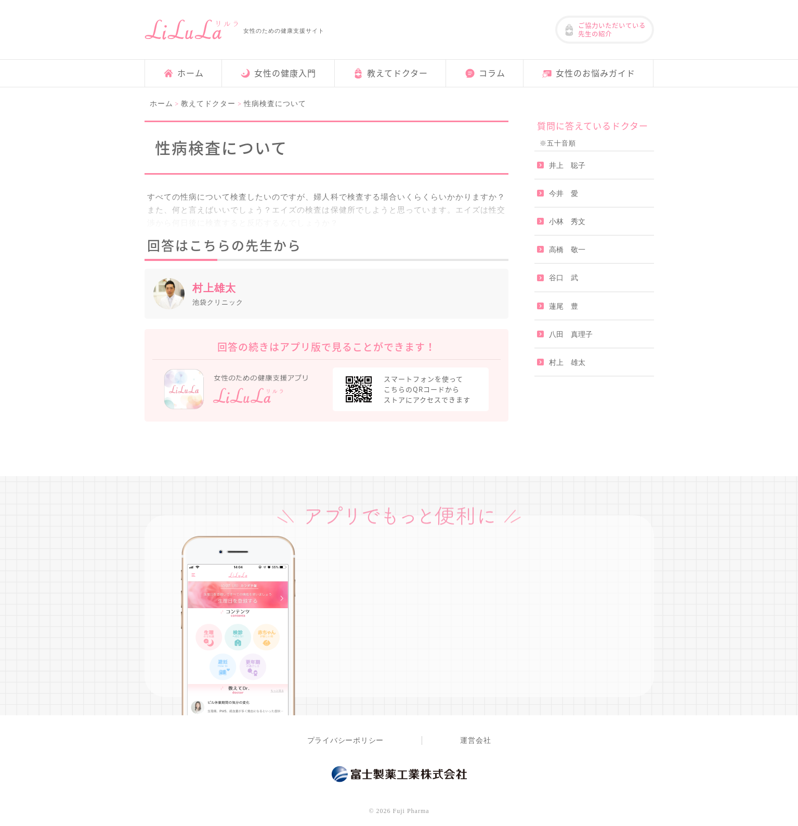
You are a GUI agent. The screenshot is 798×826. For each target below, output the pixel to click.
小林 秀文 (567, 222)
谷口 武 (563, 278)
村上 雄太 (567, 362)
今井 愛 (563, 194)
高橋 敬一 (567, 250)
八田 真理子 (571, 334)
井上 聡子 (567, 165)
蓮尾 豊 (563, 306)
